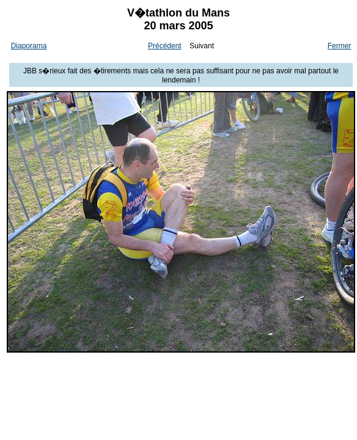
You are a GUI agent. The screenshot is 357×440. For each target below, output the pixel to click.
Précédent (165, 46)
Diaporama (29, 46)
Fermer (339, 46)
